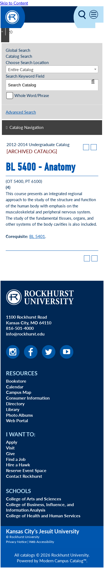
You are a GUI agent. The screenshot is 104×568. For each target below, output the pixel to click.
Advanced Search (21, 112)
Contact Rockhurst (24, 476)
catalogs (27, 555)
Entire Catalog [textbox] (20, 69)
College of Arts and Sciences (33, 499)
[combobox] (5, 31)
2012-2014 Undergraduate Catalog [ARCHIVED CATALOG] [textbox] (10, 32)
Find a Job (16, 459)
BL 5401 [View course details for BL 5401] (37, 236)
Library (12, 409)
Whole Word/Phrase (31, 95)
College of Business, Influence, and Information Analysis (40, 507)
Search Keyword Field (25, 76)
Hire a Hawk (18, 464)
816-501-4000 (20, 328)
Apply (11, 442)
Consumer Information (28, 398)
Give (10, 453)
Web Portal (17, 420)
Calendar (14, 386)
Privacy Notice (16, 541)
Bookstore (16, 381)
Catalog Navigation (26, 127)
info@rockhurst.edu (25, 334)
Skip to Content (14, 3)
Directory (15, 403)
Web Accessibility (41, 541)
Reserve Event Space (26, 470)
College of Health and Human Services (43, 515)
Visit (10, 448)
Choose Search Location (27, 62)
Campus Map (18, 392)
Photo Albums (19, 415)
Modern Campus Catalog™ (62, 560)
